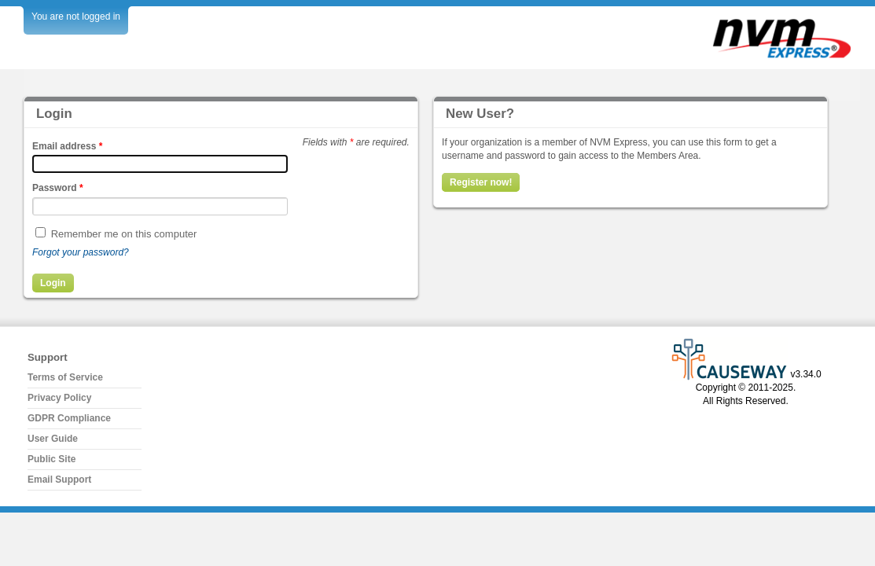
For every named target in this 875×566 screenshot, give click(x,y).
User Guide (53, 438)
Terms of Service (65, 377)
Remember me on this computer (124, 234)
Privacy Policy (59, 397)
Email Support (59, 479)
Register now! (481, 182)
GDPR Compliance (69, 418)
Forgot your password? (80, 252)
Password (57, 187)
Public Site (51, 459)
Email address (67, 146)
